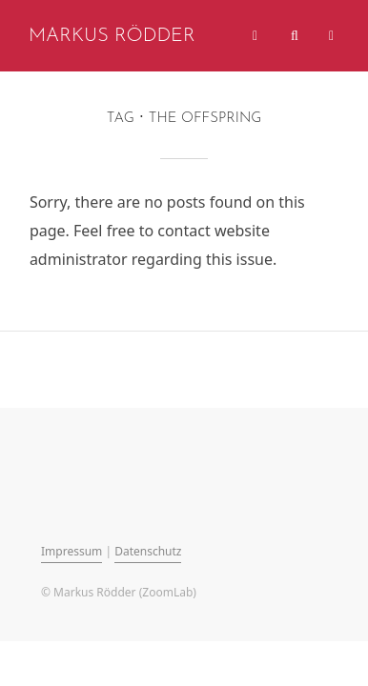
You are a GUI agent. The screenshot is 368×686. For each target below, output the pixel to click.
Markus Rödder (112, 36)
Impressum (71, 551)
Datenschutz (147, 551)
